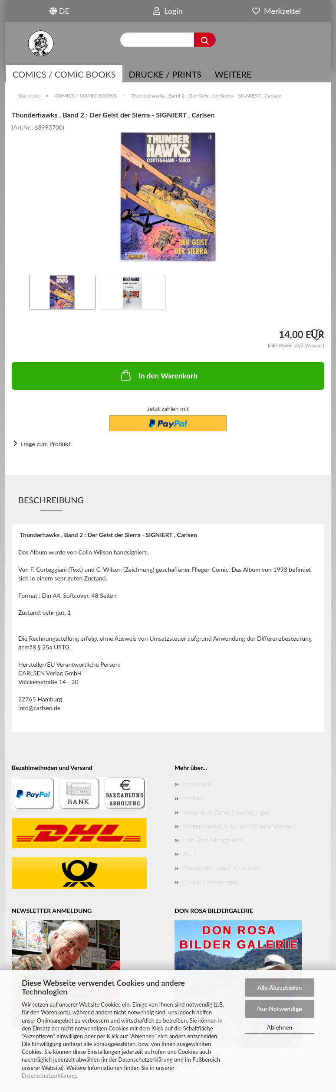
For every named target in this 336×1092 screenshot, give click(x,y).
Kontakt (193, 798)
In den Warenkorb (158, 375)
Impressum (197, 784)
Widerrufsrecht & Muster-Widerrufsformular (240, 826)
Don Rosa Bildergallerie (213, 840)
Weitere (232, 74)
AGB (189, 853)
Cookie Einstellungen (210, 882)
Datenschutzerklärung (49, 1075)
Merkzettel (276, 11)
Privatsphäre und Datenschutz (221, 867)
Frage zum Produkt (45, 443)
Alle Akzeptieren (279, 987)
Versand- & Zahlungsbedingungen (226, 812)
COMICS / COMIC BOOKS (64, 74)
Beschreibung (51, 500)
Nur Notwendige (279, 1008)
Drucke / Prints (165, 74)
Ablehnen (280, 1027)
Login (168, 11)
